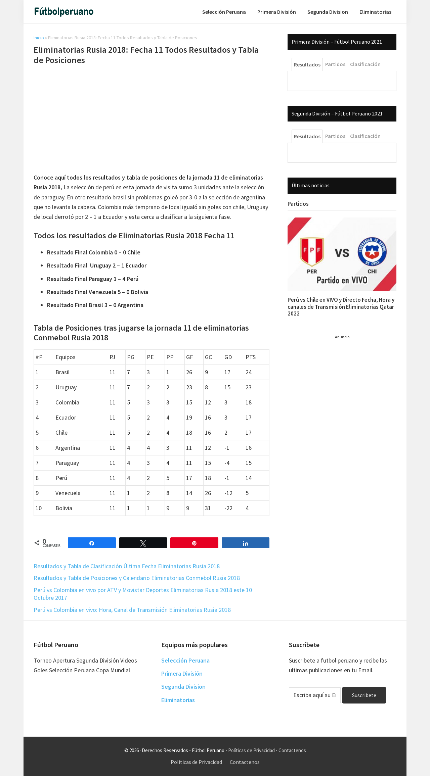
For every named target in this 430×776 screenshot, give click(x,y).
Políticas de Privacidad (251, 750)
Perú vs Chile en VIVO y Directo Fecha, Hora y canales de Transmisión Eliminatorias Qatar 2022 (341, 306)
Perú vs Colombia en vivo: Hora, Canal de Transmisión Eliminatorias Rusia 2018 (132, 610)
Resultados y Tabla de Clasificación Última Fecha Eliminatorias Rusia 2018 (127, 566)
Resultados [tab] (307, 64)
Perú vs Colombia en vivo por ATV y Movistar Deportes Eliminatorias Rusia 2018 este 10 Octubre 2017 (143, 593)
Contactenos (292, 750)
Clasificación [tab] (365, 64)
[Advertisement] (151, 120)
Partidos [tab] (335, 64)
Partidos (298, 203)
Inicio (39, 38)
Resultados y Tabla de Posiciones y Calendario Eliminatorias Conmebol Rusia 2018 (137, 578)
